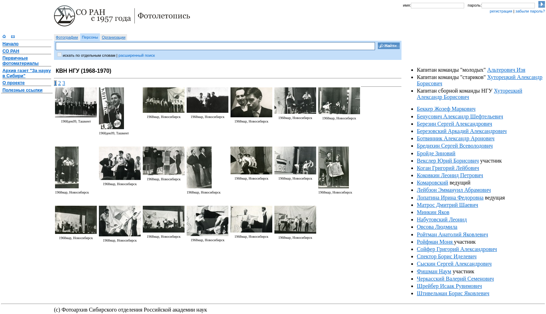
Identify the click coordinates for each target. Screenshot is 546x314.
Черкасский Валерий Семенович (455, 279)
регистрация (501, 11)
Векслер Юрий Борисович (448, 161)
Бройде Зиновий (436, 153)
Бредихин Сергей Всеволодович (455, 146)
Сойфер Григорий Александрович (457, 249)
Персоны (90, 37)
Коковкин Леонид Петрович (450, 175)
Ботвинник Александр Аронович (455, 138)
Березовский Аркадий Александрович (462, 131)
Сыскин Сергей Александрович (454, 264)
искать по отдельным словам (89, 55)
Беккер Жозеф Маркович (446, 109)
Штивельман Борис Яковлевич (453, 293)
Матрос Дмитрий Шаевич (447, 205)
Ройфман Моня (435, 242)
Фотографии (67, 37)
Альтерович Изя (506, 70)
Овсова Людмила (437, 227)
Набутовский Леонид (442, 219)
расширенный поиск (136, 55)
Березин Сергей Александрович (454, 124)
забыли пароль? (530, 11)
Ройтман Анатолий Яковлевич (452, 234)
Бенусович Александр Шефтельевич (460, 116)
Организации (114, 37)
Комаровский (432, 183)
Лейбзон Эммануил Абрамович (454, 190)
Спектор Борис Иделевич (447, 256)
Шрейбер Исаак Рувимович (449, 286)
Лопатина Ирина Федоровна (450, 198)
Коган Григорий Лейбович (448, 168)
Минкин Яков (433, 212)
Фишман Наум (434, 271)
